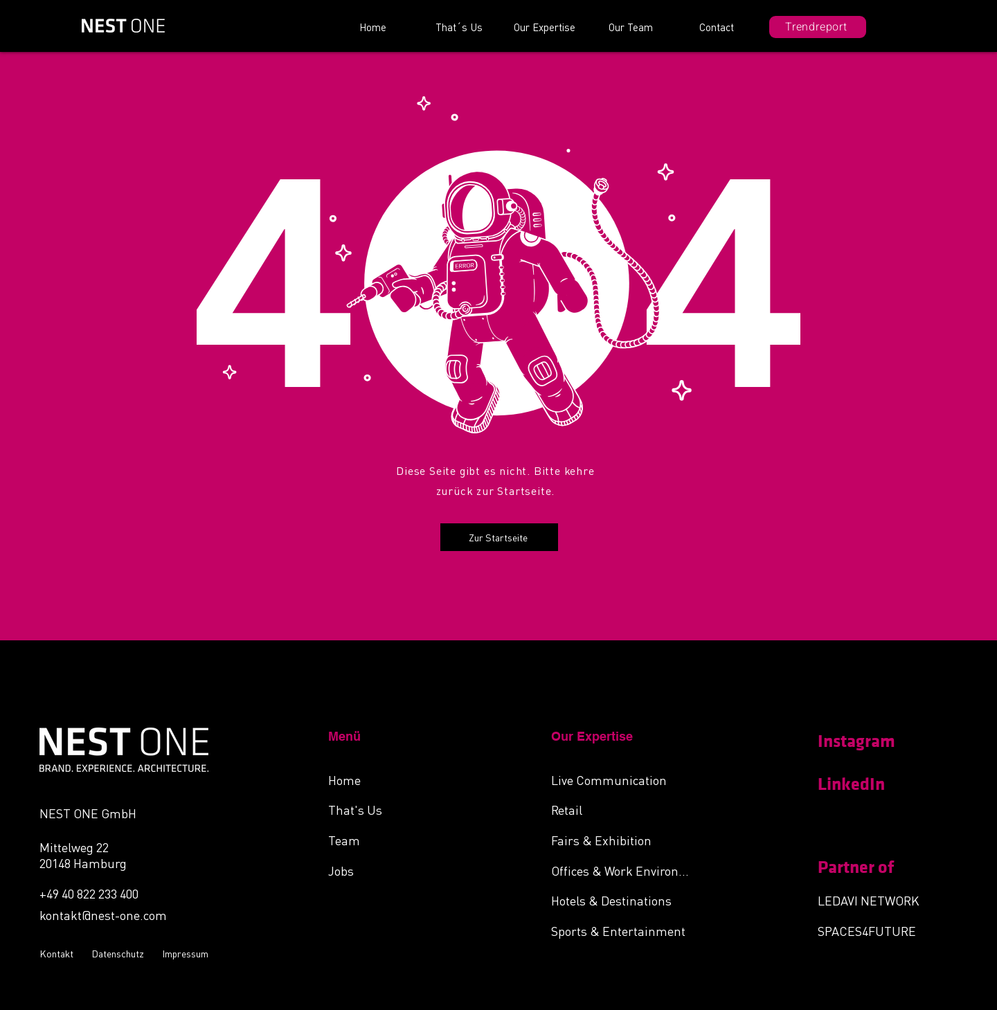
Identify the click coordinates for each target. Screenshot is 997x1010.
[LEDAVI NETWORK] (878, 900)
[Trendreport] (817, 27)
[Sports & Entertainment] (624, 930)
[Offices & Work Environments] (624, 870)
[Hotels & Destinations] (624, 900)
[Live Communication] (624, 779)
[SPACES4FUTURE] (878, 930)
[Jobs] (401, 870)
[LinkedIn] (867, 784)
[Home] (401, 779)
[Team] (401, 840)
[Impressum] (187, 953)
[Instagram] (867, 741)
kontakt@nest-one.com (103, 915)
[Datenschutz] (119, 953)
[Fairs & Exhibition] (624, 840)
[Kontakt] (58, 953)
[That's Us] (401, 809)
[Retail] (624, 809)
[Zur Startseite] (499, 537)
